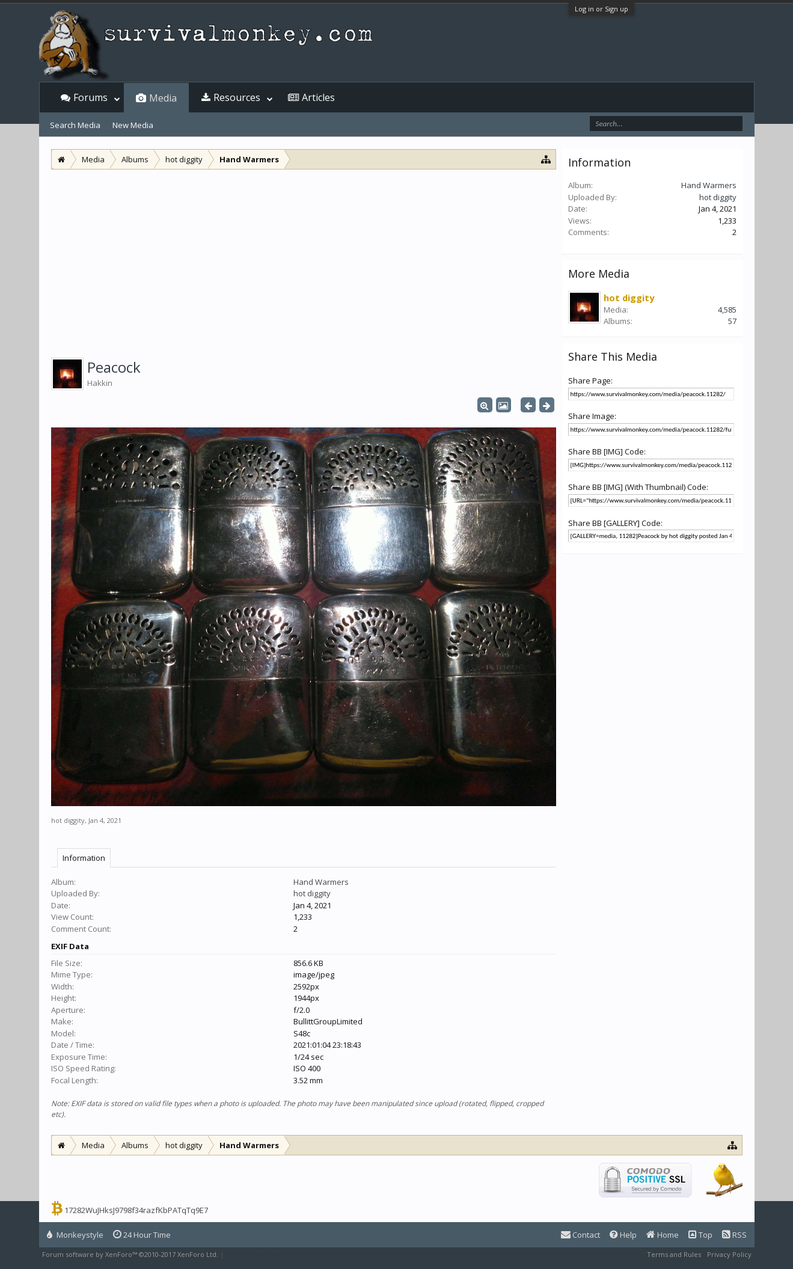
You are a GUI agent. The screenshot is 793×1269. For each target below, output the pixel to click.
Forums (90, 97)
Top (700, 1234)
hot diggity (68, 820)
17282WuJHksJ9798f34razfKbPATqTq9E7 (136, 1210)
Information (84, 857)
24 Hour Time (142, 1234)
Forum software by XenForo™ (130, 1254)
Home (662, 1234)
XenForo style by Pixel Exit (268, 1254)
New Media (132, 125)
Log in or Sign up (601, 8)
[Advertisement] (303, 260)
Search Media (75, 125)
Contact (580, 1234)
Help (623, 1234)
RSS (734, 1234)
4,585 (727, 309)
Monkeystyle (75, 1234)
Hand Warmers (321, 881)
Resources (236, 97)
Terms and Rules (674, 1254)
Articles (318, 97)
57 (732, 321)
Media (163, 98)
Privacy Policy (729, 1254)
